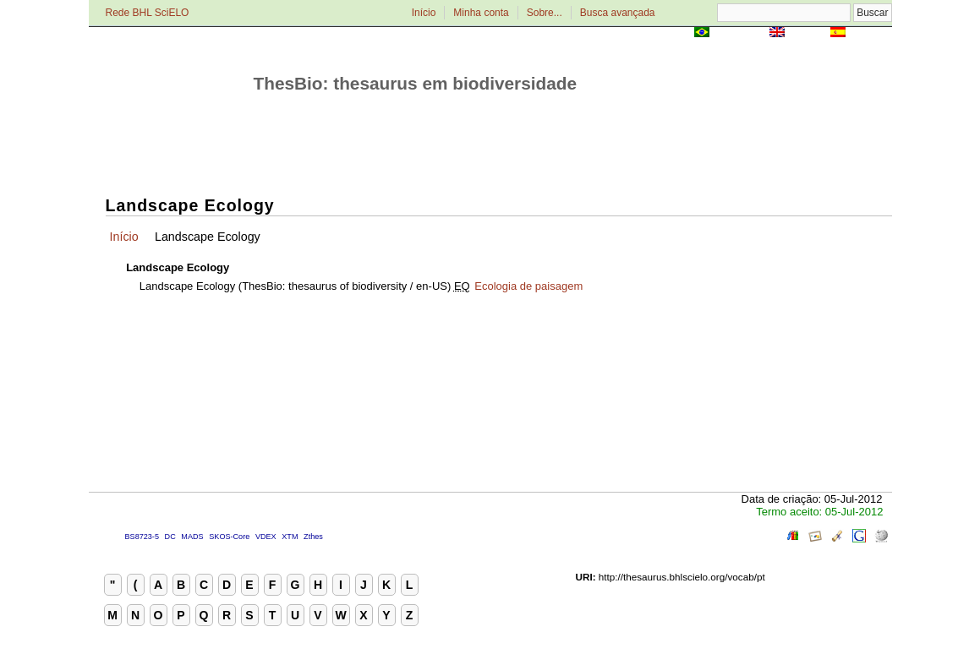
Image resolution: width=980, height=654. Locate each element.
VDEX (265, 536)
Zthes (313, 536)
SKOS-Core (229, 536)
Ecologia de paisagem (528, 286)
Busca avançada (617, 13)
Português (739, 33)
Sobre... (544, 13)
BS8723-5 (142, 536)
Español (870, 33)
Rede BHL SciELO (147, 13)
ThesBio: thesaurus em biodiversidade (416, 83)
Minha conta (480, 13)
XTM (290, 536)
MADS (192, 536)
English (808, 33)
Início (424, 13)
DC (170, 536)
